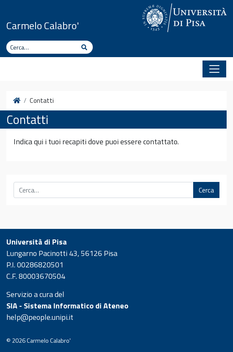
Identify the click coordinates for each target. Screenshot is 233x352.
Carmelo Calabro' (42, 25)
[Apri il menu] (214, 68)
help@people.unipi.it (39, 317)
